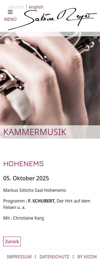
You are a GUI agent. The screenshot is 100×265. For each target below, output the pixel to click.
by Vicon (87, 257)
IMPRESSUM (19, 257)
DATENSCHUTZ (54, 257)
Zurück (12, 241)
